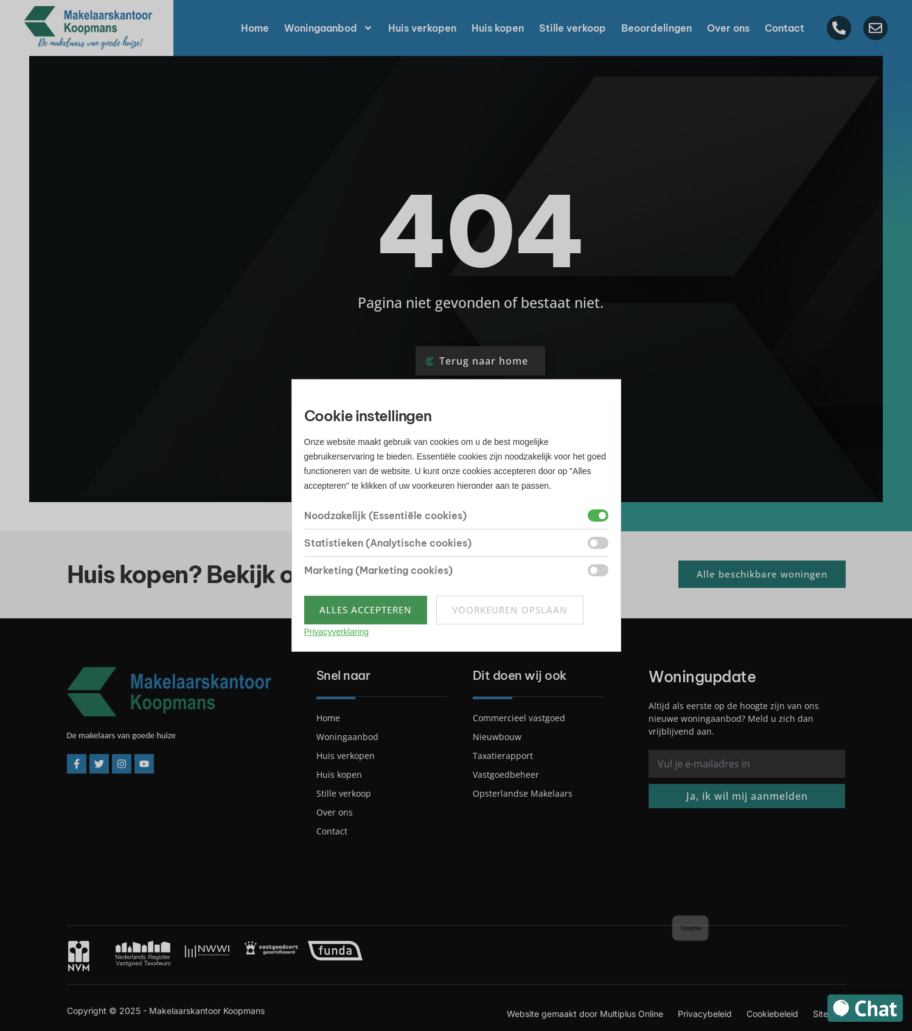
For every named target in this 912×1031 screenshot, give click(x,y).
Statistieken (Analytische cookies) (388, 543)
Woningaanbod (328, 28)
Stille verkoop (572, 28)
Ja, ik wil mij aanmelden (747, 796)
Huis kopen (498, 28)
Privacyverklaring (336, 632)
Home (255, 28)
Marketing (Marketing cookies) (378, 570)
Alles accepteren (365, 610)
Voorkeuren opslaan (510, 610)
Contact (784, 28)
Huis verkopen (422, 28)
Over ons (728, 28)
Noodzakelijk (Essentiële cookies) (385, 515)
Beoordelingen (656, 28)
